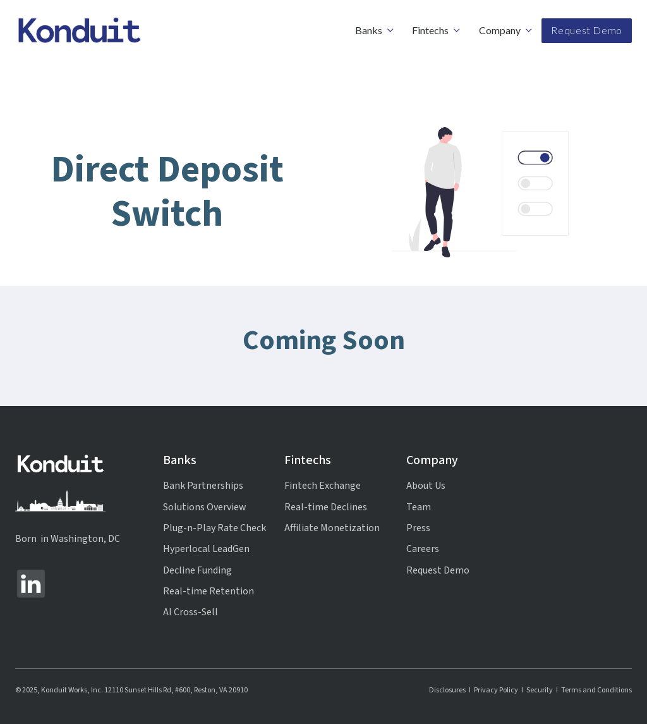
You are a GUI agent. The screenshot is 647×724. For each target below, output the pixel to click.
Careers (422, 549)
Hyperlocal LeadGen (206, 549)
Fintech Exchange (322, 485)
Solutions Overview (204, 507)
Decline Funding (197, 570)
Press (418, 528)
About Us (425, 485)
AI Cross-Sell (190, 612)
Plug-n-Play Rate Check (214, 528)
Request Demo (586, 30)
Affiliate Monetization (332, 528)
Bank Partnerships (203, 485)
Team (418, 507)
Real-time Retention (208, 591)
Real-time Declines (325, 507)
